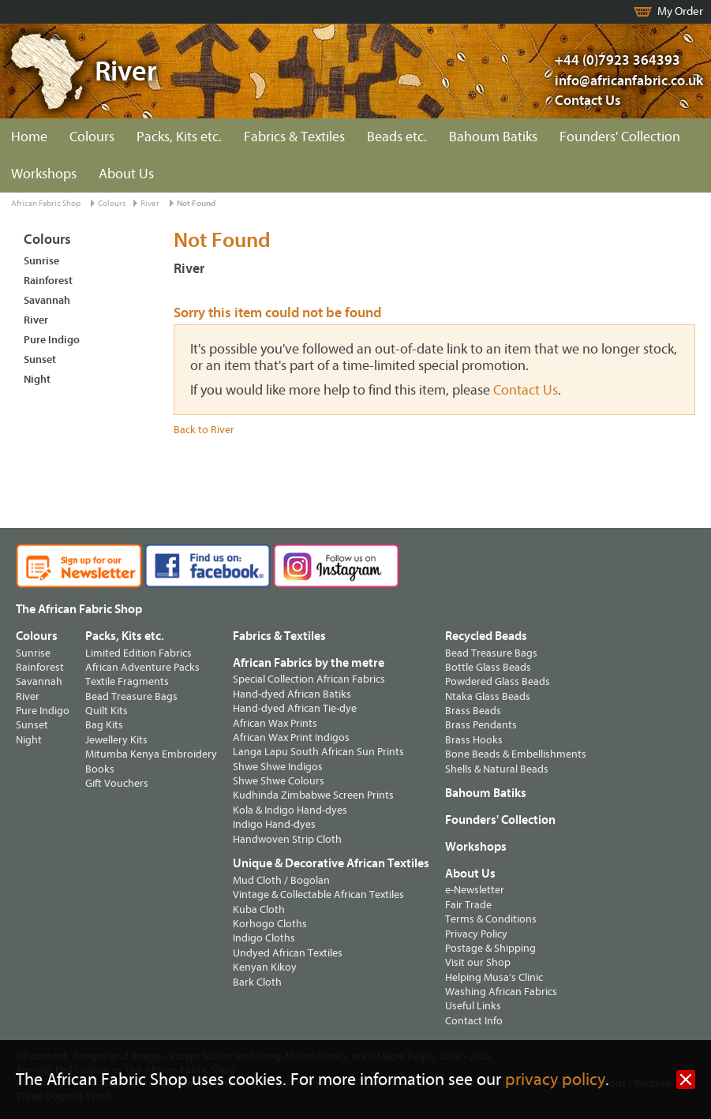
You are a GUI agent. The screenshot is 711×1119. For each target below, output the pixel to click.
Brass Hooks (474, 740)
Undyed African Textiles (287, 953)
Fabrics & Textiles (294, 137)
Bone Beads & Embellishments (515, 754)
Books (99, 769)
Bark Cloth (257, 982)
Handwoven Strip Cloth (287, 839)
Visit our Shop (478, 962)
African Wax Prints (275, 723)
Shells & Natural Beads (496, 769)
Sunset (40, 359)
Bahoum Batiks (493, 137)
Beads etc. (397, 137)
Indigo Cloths (264, 938)
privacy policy (555, 1080)
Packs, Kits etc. (179, 137)
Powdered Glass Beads (497, 681)
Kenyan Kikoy (265, 967)
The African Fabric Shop (79, 609)
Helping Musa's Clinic (494, 977)
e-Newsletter (474, 889)
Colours (91, 137)
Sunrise (41, 261)
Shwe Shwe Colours (278, 781)
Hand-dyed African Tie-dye (295, 708)
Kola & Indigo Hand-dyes (290, 810)
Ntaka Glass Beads (487, 696)
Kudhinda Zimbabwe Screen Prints (313, 795)
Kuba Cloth (259, 909)
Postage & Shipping (490, 948)
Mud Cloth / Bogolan (281, 880)
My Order (680, 11)
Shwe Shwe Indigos (278, 766)
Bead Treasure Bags (131, 696)
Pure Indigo (52, 339)
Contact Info (474, 1020)
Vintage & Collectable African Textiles (318, 894)
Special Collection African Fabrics (309, 679)
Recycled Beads (486, 636)
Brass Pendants (481, 725)
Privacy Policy (476, 934)
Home (29, 137)
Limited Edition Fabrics (138, 653)
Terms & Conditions (491, 919)
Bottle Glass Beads (488, 667)
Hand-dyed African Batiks (292, 694)
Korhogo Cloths (270, 923)
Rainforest (48, 280)
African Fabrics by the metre (308, 663)
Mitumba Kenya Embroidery (151, 754)
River (149, 203)
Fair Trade (468, 904)
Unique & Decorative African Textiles (331, 863)
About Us (126, 174)
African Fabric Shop (45, 203)
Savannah (47, 300)
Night (37, 379)
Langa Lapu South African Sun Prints (318, 751)
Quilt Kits (106, 710)
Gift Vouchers (116, 783)
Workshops (44, 174)
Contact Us (588, 100)
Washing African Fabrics (501, 991)
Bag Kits (104, 725)
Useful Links (473, 1005)
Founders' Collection (619, 137)
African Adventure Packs (142, 667)
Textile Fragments (127, 681)
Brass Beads (473, 710)
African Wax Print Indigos (291, 737)
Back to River (204, 429)
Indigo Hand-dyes (274, 824)
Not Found (196, 203)
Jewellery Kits (116, 740)
